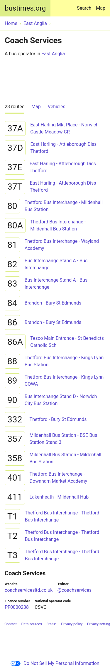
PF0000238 (17, 607)
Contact (10, 624)
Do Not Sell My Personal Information (55, 663)
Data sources (31, 624)
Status (51, 624)
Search (85, 5)
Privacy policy (71, 624)
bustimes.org (25, 8)
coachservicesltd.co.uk (29, 590)
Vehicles (56, 106)
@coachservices (74, 590)
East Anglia (53, 53)
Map (100, 8)
